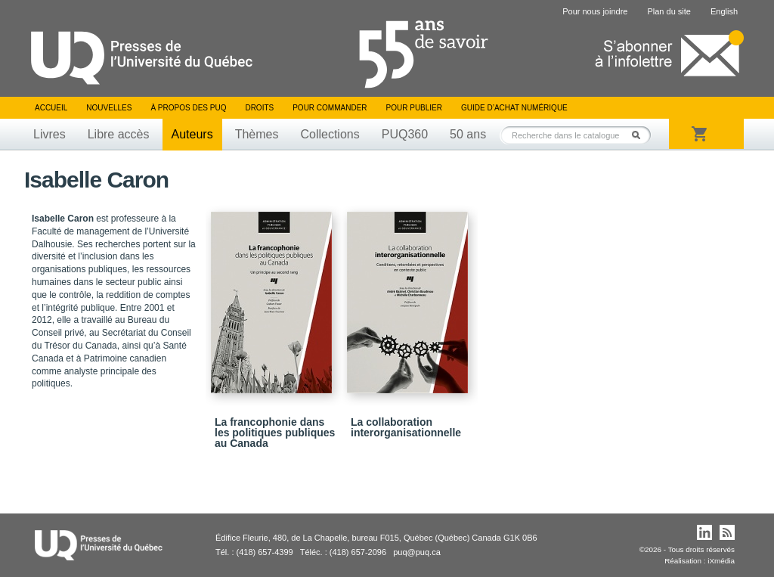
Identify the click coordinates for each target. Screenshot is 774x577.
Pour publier (414, 108)
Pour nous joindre (594, 11)
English (724, 11)
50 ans (468, 134)
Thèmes (257, 134)
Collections (329, 134)
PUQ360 (405, 134)
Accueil (51, 108)
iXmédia (721, 561)
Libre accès (119, 134)
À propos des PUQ (188, 108)
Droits (259, 108)
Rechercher (640, 135)
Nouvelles (109, 108)
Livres (49, 134)
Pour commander (330, 108)
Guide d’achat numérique (514, 108)
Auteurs (192, 134)
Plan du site (668, 11)
